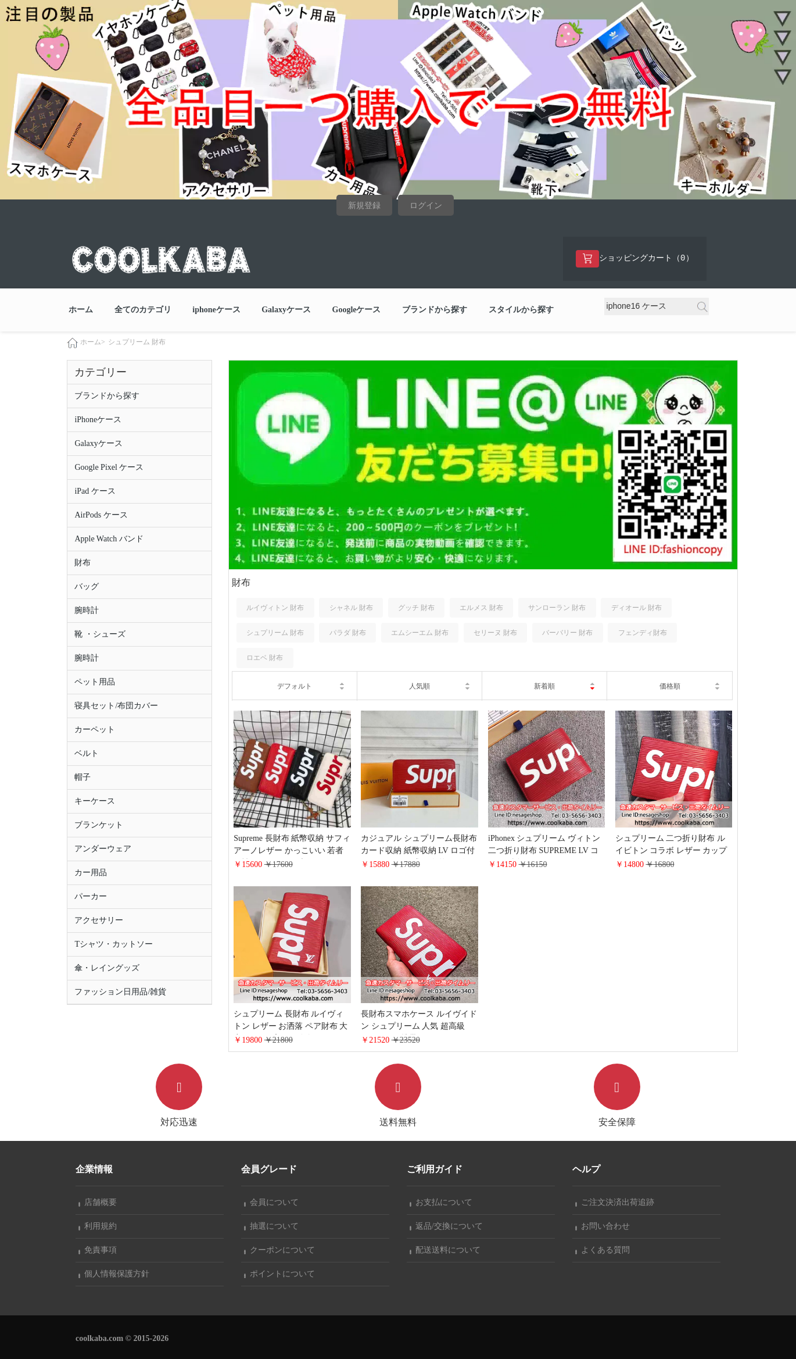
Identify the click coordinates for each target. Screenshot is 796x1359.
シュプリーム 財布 (137, 342)
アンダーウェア (102, 849)
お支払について (441, 1202)
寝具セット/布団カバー (116, 706)
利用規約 (97, 1226)
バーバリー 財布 (567, 633)
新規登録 (364, 205)
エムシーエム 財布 (420, 633)
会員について (271, 1202)
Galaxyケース (286, 309)
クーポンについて (279, 1250)
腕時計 (86, 611)
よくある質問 (602, 1250)
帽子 (82, 777)
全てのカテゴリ (142, 309)
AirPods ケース (100, 515)
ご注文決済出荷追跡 (614, 1202)
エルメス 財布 (481, 608)
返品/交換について (446, 1226)
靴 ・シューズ (100, 634)
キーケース (94, 801)
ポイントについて (279, 1273)
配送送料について (445, 1250)
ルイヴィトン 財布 (275, 608)
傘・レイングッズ (106, 968)
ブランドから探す (434, 309)
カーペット (94, 730)
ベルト (86, 754)
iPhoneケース (97, 420)
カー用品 (90, 873)
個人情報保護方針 (113, 1273)
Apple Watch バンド (108, 539)
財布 (82, 563)
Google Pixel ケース (109, 467)
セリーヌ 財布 (495, 633)
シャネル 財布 (351, 608)
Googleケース (356, 309)
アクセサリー (98, 920)
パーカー (90, 897)
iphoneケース (216, 309)
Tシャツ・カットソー (113, 944)
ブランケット (98, 825)
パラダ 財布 (347, 633)
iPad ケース (94, 491)
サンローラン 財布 (557, 608)
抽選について (271, 1226)
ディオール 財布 (636, 608)
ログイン (426, 205)
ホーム (81, 309)
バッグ (86, 587)
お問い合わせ (602, 1226)
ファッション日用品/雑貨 (120, 992)
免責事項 (97, 1250)
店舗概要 (97, 1202)
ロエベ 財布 (264, 658)
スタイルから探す (521, 309)
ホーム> (92, 342)
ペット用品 (94, 682)
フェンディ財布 (642, 633)
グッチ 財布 (416, 608)
